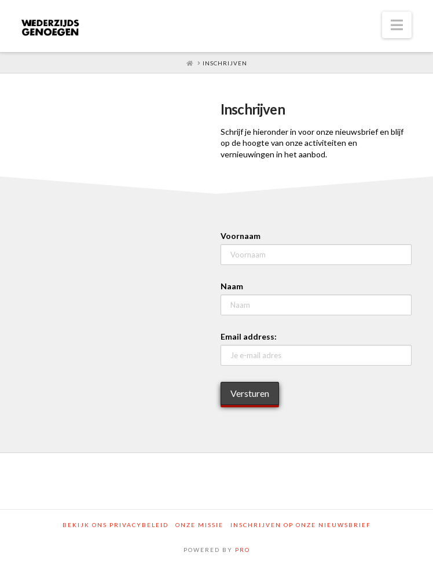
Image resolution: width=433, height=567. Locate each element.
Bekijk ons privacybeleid (115, 524)
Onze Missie (199, 524)
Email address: (249, 336)
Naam (232, 286)
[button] (397, 25)
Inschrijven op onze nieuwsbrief (300, 524)
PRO (242, 549)
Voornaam (240, 236)
